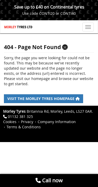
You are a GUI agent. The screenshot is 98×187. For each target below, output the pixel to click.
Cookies (9, 121)
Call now (49, 180)
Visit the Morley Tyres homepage (43, 98)
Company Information (57, 121)
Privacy (27, 121)
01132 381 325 (20, 116)
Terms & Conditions (24, 126)
